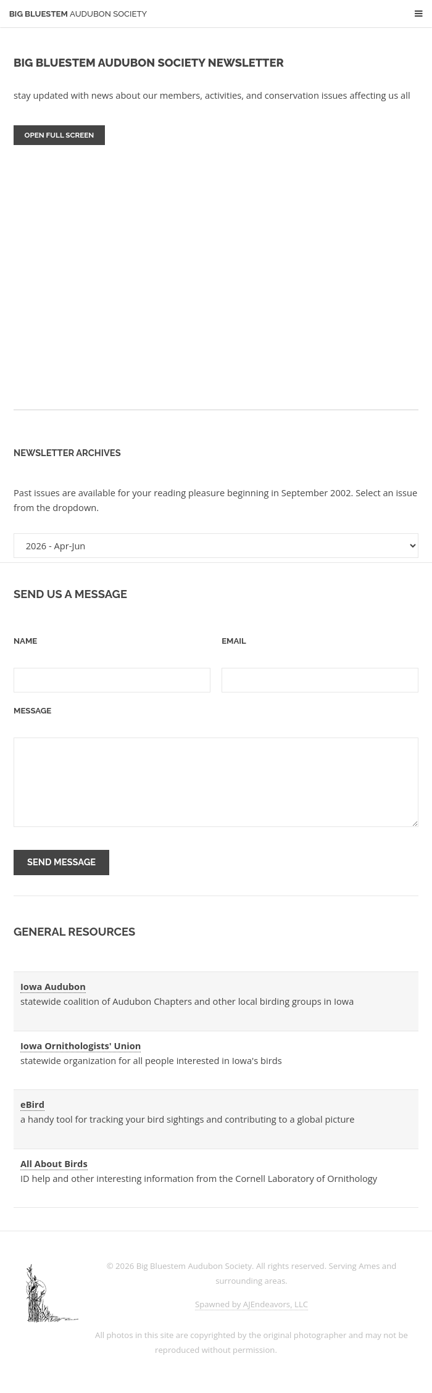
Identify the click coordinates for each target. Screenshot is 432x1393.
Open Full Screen (59, 135)
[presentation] (226, 863)
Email (234, 641)
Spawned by (251, 1304)
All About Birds (54, 1163)
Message (32, 710)
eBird (32, 1104)
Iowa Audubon (53, 986)
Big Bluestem (78, 14)
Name (25, 641)
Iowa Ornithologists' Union (80, 1045)
